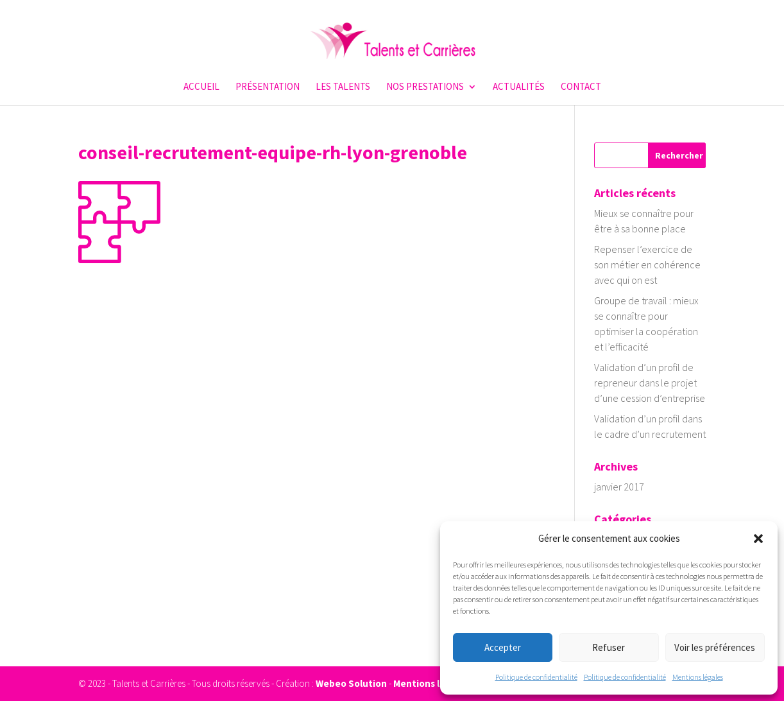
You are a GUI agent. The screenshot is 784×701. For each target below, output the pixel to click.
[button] (758, 538)
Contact (581, 87)
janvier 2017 (619, 486)
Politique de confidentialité (536, 677)
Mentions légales (697, 677)
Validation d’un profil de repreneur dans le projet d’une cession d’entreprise (649, 382)
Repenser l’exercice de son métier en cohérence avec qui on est (647, 264)
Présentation (267, 87)
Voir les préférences (714, 647)
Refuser (608, 647)
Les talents (343, 87)
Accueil (201, 87)
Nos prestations (425, 87)
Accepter (502, 647)
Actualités (519, 87)
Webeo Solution (351, 683)
